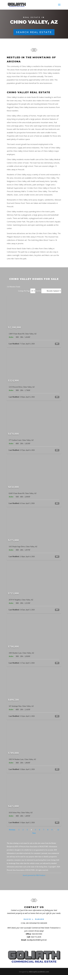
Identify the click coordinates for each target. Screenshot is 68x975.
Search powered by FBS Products (34, 875)
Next (34, 833)
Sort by (38, 291)
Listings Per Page (24, 291)
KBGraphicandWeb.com (39, 972)
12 (58, 830)
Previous (12, 830)
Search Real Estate (34, 32)
